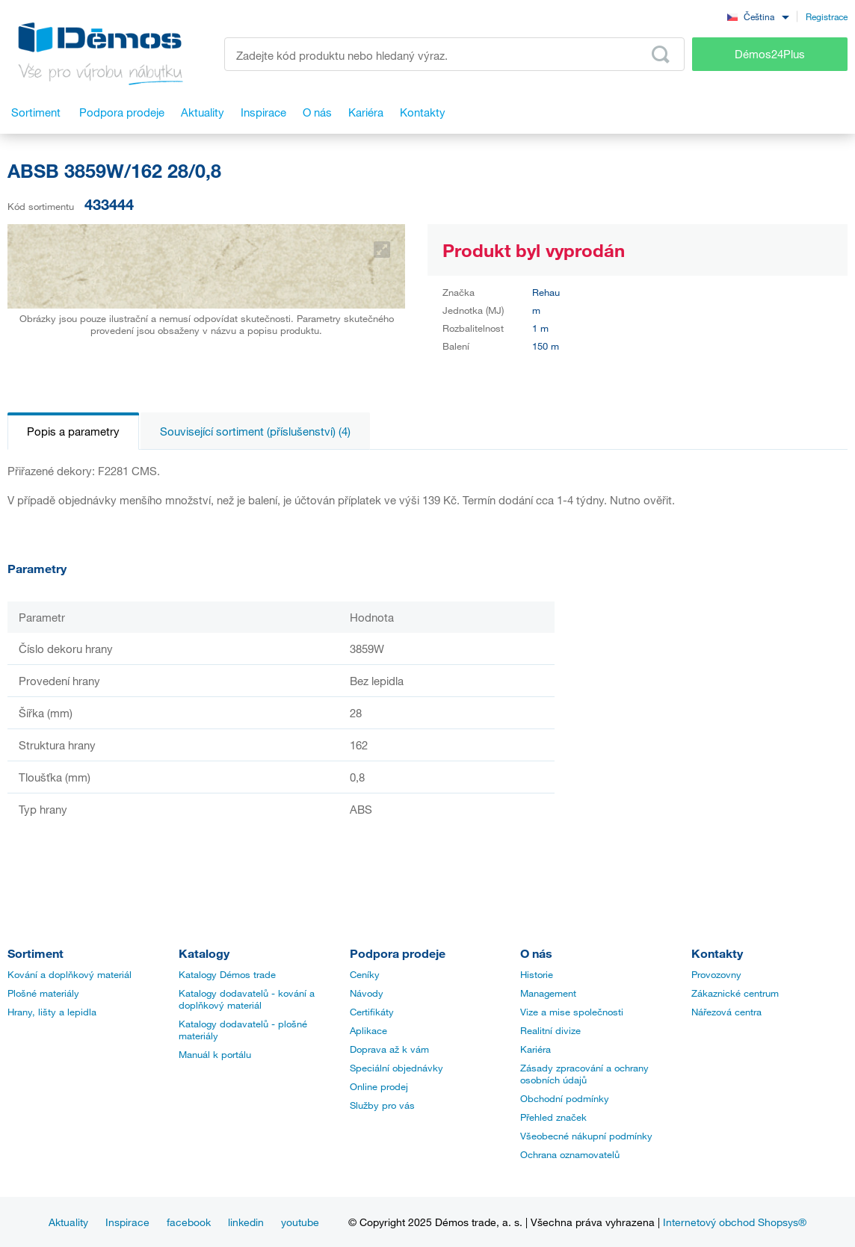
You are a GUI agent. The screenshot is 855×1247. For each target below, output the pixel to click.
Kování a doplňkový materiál (69, 974)
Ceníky (365, 974)
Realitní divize (550, 1030)
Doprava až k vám (389, 1049)
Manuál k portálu (215, 1054)
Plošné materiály (43, 993)
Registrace (827, 16)
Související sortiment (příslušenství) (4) (255, 431)
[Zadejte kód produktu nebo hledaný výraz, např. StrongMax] (454, 54)
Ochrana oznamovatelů (570, 1154)
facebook (189, 1222)
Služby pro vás (382, 1105)
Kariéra (535, 1049)
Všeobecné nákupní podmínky (586, 1136)
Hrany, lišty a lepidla (51, 1012)
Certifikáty (372, 1012)
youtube (300, 1222)
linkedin (246, 1222)
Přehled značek (553, 1117)
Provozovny (716, 974)
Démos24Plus (770, 54)
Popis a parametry (73, 431)
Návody (366, 993)
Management (548, 993)
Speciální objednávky (396, 1068)
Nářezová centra (726, 1012)
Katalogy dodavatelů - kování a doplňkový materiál (247, 999)
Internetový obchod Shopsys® (734, 1222)
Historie (536, 974)
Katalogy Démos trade (227, 974)
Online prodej (379, 1086)
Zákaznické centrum (735, 993)
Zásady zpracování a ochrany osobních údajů (584, 1074)
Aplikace (368, 1030)
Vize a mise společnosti (571, 1012)
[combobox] (758, 16)
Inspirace (127, 1222)
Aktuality (68, 1222)
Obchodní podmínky (564, 1098)
